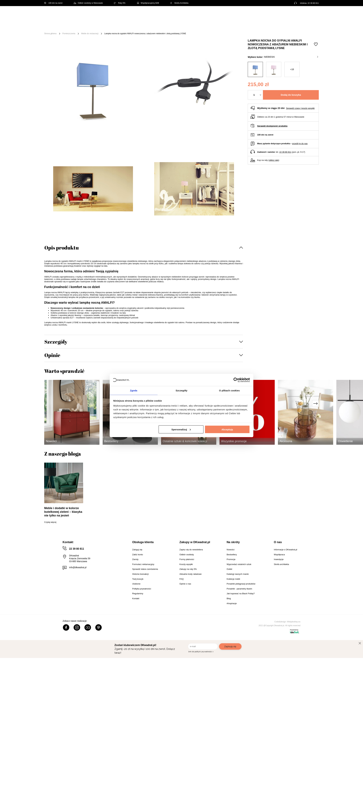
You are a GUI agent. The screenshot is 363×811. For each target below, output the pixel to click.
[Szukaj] (181, 14)
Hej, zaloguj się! (287, 14)
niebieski (291, 57)
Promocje (247, 26)
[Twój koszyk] (313, 13)
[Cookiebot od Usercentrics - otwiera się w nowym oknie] (236, 379)
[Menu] (54, 26)
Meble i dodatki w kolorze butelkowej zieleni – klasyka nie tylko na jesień (63, 512)
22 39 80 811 (313, 3)
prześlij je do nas (300, 143)
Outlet (232, 26)
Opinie (52, 355)
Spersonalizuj (181, 429)
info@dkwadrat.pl (77, 567)
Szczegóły (55, 341)
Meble (68, 26)
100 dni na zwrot (53, 3)
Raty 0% (119, 3)
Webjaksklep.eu (294, 622)
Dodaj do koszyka (291, 94)
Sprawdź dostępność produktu (272, 126)
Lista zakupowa (304, 11)
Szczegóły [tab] (181, 390)
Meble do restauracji (89, 33)
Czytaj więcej (50, 522)
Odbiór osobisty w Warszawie (88, 3)
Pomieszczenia (68, 33)
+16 (292, 69)
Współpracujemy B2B (147, 3)
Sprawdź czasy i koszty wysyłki (300, 108)
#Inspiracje (265, 26)
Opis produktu (61, 247)
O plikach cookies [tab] (229, 390)
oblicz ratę (273, 160)
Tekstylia (198, 26)
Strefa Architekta (179, 3)
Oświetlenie (215, 26)
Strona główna (50, 33)
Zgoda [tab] (133, 390)
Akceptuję (227, 429)
